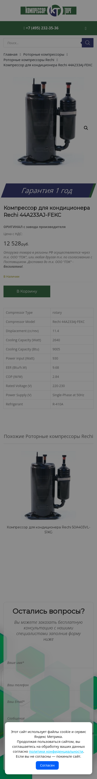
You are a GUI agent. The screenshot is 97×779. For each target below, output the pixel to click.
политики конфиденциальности (56, 751)
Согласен (47, 765)
